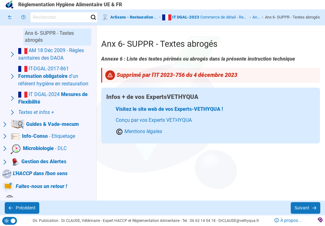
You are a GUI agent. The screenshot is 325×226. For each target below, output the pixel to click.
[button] (23, 17)
